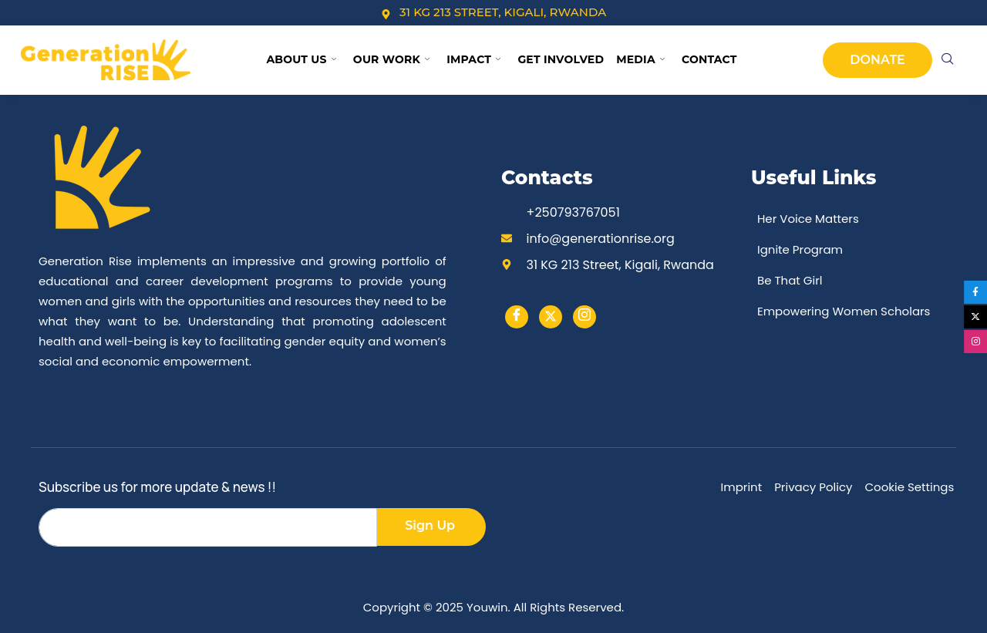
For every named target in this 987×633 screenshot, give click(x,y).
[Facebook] (516, 316)
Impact (473, 59)
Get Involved (560, 59)
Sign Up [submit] (430, 525)
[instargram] (584, 316)
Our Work (391, 59)
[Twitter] (550, 316)
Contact (709, 59)
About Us (300, 59)
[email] (208, 527)
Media (640, 59)
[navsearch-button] (947, 60)
